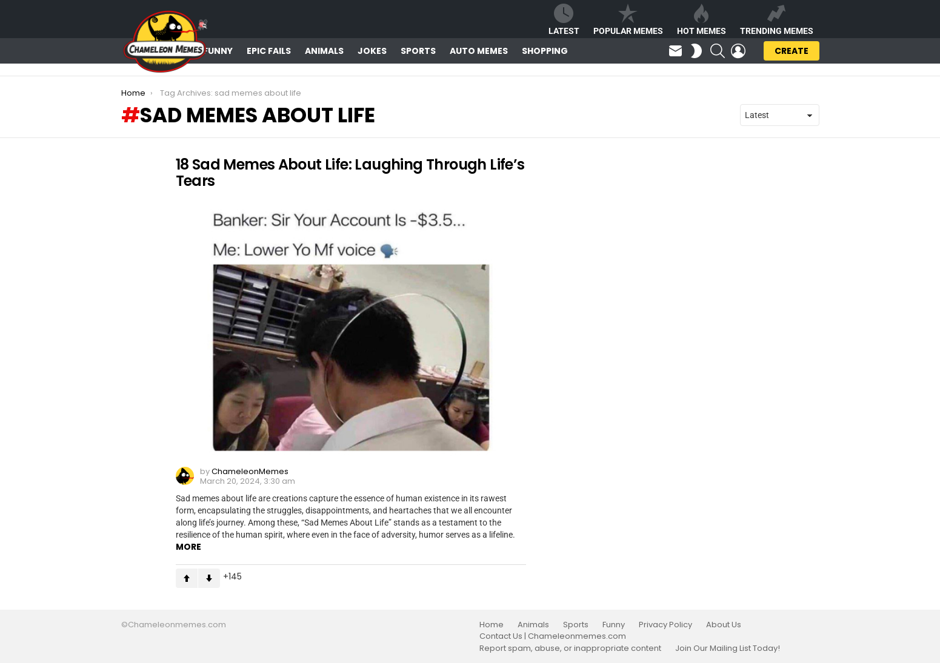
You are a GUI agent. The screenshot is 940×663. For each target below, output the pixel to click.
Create (791, 53)
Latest (563, 20)
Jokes (372, 51)
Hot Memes (701, 20)
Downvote (209, 578)
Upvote (187, 578)
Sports (418, 51)
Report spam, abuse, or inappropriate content (570, 648)
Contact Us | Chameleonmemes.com (552, 636)
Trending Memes (776, 20)
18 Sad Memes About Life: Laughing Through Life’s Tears (350, 172)
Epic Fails (269, 51)
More (188, 547)
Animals (324, 51)
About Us (723, 625)
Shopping (545, 51)
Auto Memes (479, 51)
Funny (218, 51)
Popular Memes (628, 20)
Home (491, 625)
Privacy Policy (665, 625)
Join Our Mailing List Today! (727, 648)
